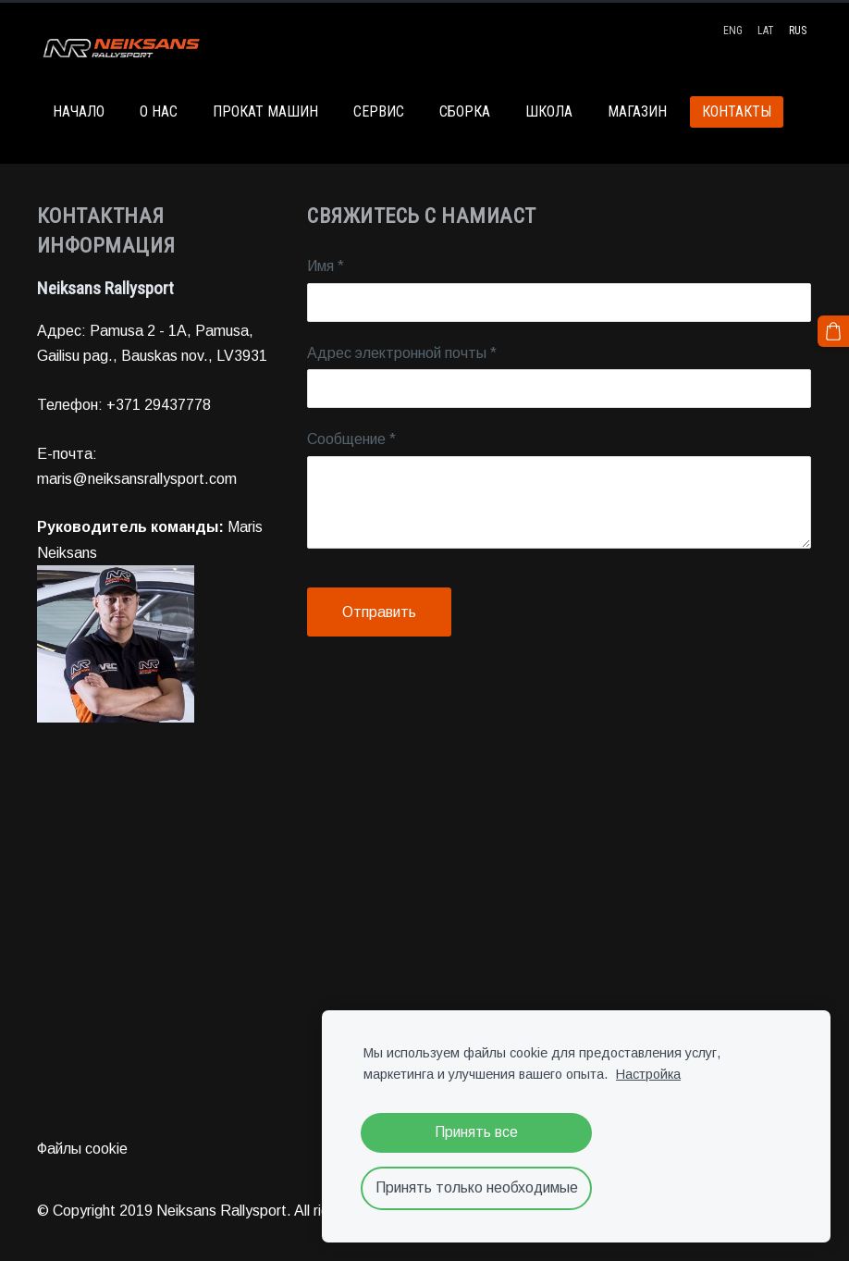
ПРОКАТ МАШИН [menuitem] (265, 111)
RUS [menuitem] (797, 30)
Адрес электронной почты (402, 353)
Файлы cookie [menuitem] (82, 1148)
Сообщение (351, 439)
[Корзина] (833, 331)
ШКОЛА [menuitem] (548, 111)
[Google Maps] (424, 935)
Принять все (476, 1132)
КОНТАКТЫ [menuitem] (736, 111)
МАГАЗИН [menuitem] (637, 111)
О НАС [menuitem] (159, 111)
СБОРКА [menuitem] (464, 111)
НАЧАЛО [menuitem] (79, 111)
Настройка (648, 1074)
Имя (325, 266)
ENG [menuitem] (733, 30)
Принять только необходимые (476, 1187)
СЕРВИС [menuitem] (378, 111)
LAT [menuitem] (765, 30)
